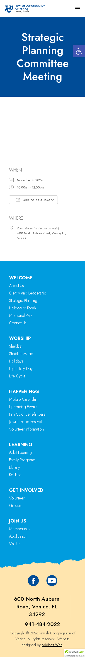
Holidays (16, 361)
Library (14, 467)
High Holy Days (21, 369)
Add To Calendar (33, 200)
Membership (19, 529)
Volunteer (16, 498)
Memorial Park (20, 315)
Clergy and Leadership (27, 293)
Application (18, 536)
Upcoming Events (23, 407)
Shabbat (15, 346)
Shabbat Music (21, 354)
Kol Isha (15, 475)
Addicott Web (52, 645)
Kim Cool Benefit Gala (27, 414)
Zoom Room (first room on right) (38, 228)
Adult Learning (20, 452)
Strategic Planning (23, 301)
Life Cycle (17, 376)
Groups (15, 506)
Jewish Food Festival (25, 422)
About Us (16, 286)
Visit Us (14, 544)
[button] (79, 51)
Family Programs (22, 460)
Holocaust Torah (22, 308)
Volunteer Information (26, 429)
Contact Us (18, 323)
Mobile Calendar (23, 399)
